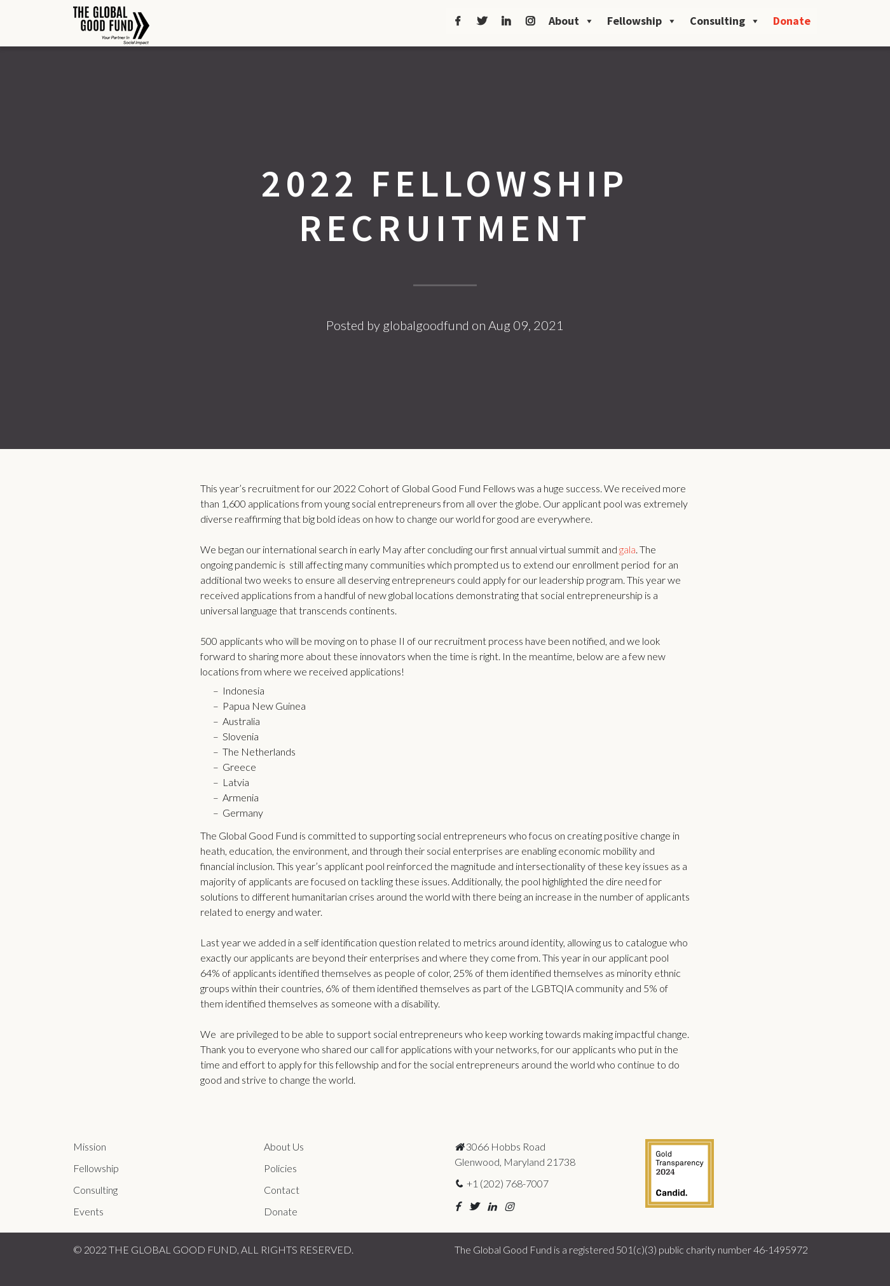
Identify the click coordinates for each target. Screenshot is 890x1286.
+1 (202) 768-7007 (502, 1183)
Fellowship (642, 21)
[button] (457, 1206)
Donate (792, 20)
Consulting (725, 21)
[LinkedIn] (506, 21)
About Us (284, 1146)
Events (88, 1211)
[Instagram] (530, 21)
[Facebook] (458, 21)
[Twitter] (482, 21)
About (571, 21)
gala (627, 549)
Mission (89, 1146)
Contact (281, 1190)
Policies (280, 1168)
